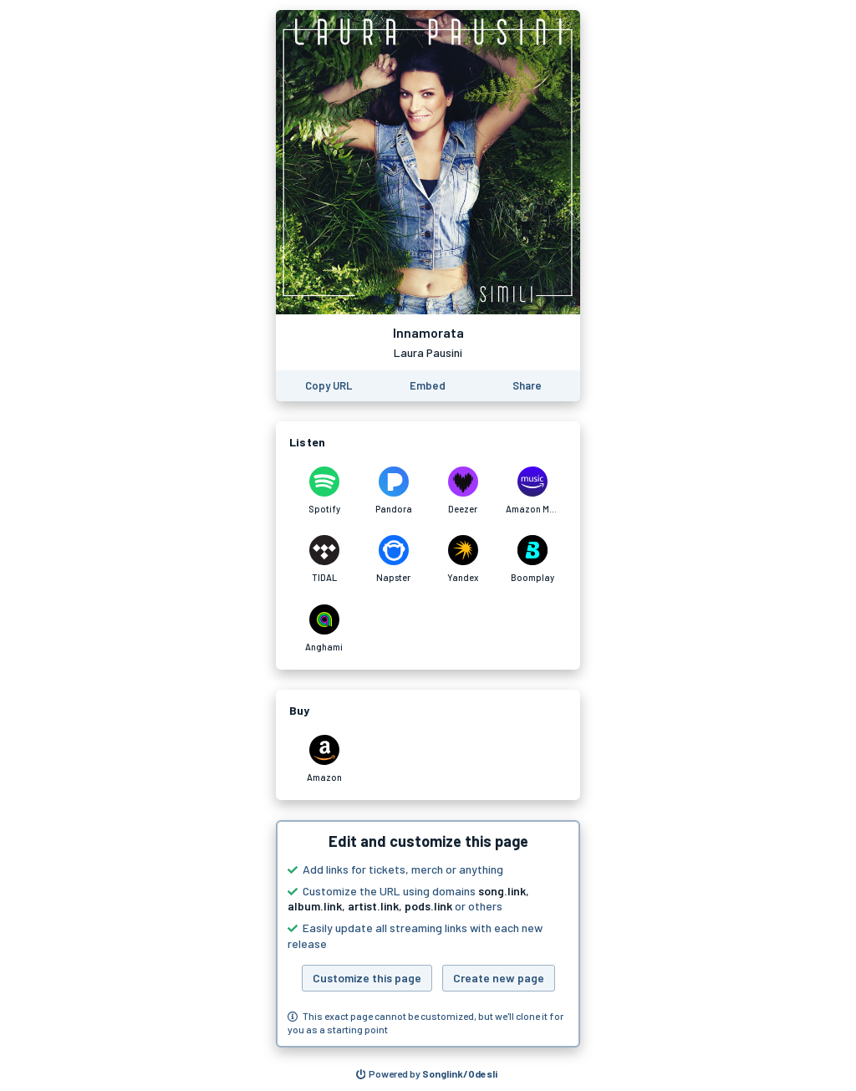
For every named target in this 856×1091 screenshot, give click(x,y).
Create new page (498, 978)
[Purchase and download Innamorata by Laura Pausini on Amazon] (324, 759)
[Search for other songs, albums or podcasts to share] (427, 1074)
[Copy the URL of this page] (328, 386)
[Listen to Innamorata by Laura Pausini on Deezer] (462, 490)
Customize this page (367, 978)
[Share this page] (527, 386)
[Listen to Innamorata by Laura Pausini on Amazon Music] (532, 490)
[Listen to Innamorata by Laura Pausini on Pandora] (393, 490)
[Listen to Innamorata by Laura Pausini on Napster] (393, 559)
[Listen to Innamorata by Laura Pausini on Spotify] (324, 490)
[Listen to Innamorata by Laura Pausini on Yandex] (462, 559)
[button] (428, 934)
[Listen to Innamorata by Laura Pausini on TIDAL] (324, 559)
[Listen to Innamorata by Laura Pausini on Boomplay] (532, 559)
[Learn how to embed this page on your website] (428, 386)
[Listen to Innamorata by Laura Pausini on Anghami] (324, 628)
